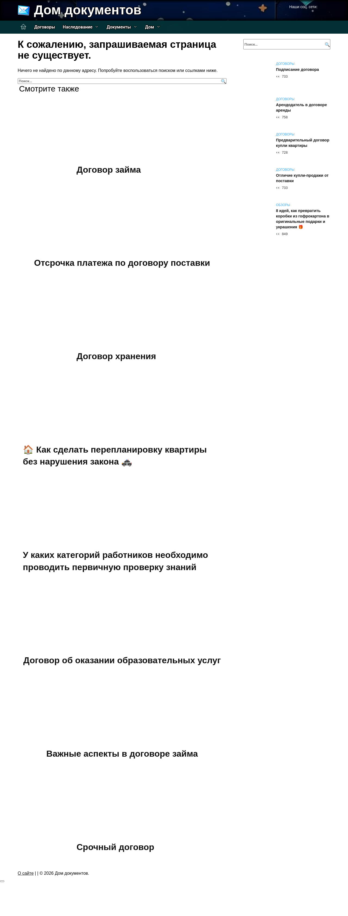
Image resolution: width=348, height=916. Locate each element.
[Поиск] (222, 81)
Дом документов (87, 10)
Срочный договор (115, 847)
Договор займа (109, 170)
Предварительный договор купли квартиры (302, 143)
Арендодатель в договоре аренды (301, 107)
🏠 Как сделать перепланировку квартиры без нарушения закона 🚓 (115, 456)
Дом (149, 27)
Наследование (77, 27)
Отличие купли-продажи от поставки (302, 178)
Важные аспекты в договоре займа (122, 754)
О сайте (26, 873)
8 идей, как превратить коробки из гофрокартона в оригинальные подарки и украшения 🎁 (302, 219)
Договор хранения (116, 356)
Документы (119, 27)
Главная (23, 27)
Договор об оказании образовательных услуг (122, 660)
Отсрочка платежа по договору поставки (122, 263)
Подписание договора (297, 69)
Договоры (44, 27)
